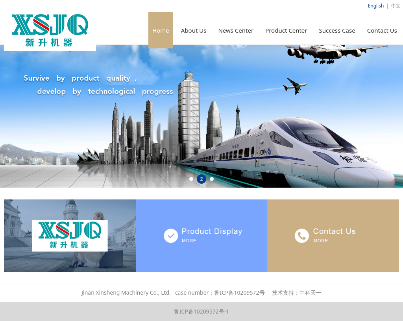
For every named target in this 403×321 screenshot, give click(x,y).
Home (160, 30)
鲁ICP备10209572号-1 (201, 311)
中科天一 (310, 292)
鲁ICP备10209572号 (239, 292)
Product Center (286, 30)
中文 (396, 5)
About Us (194, 30)
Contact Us (382, 30)
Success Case (337, 30)
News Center (235, 30)
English (376, 5)
